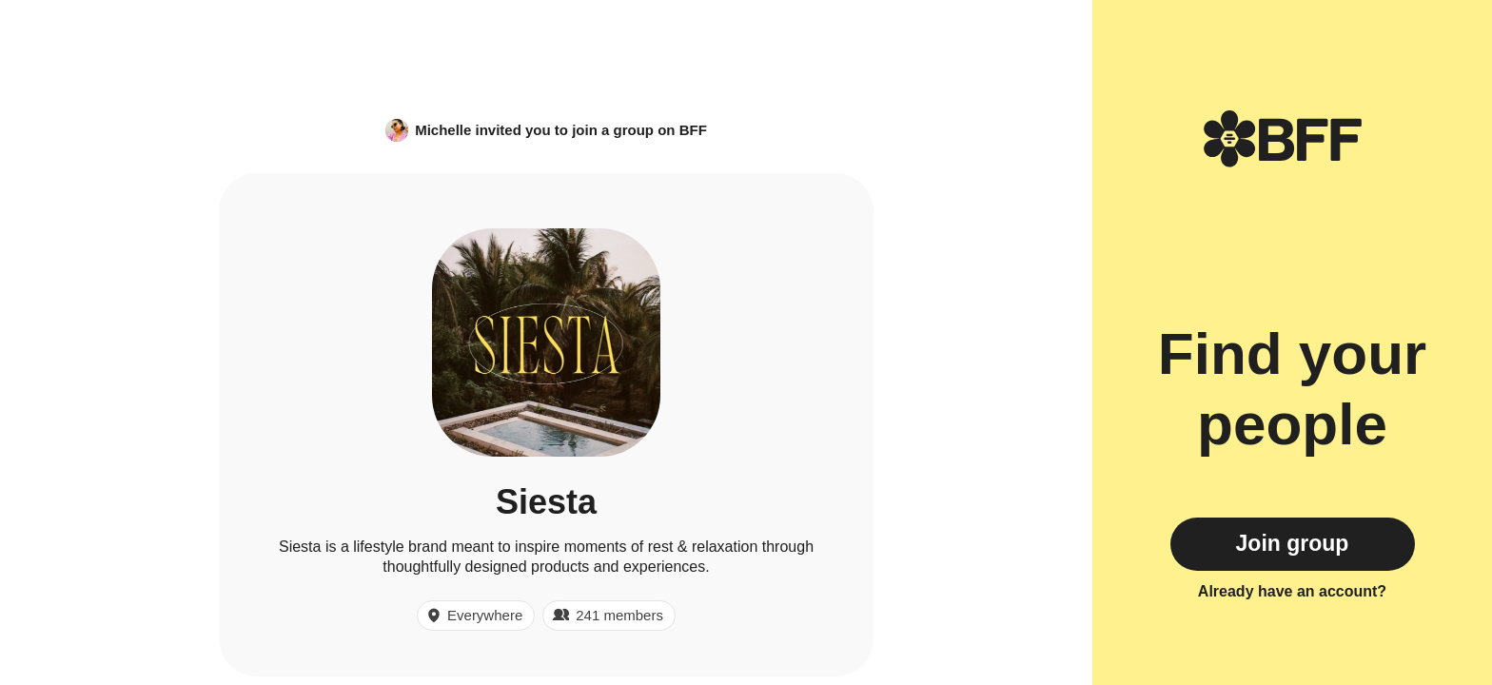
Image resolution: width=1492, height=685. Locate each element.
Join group (1292, 543)
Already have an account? (1292, 591)
